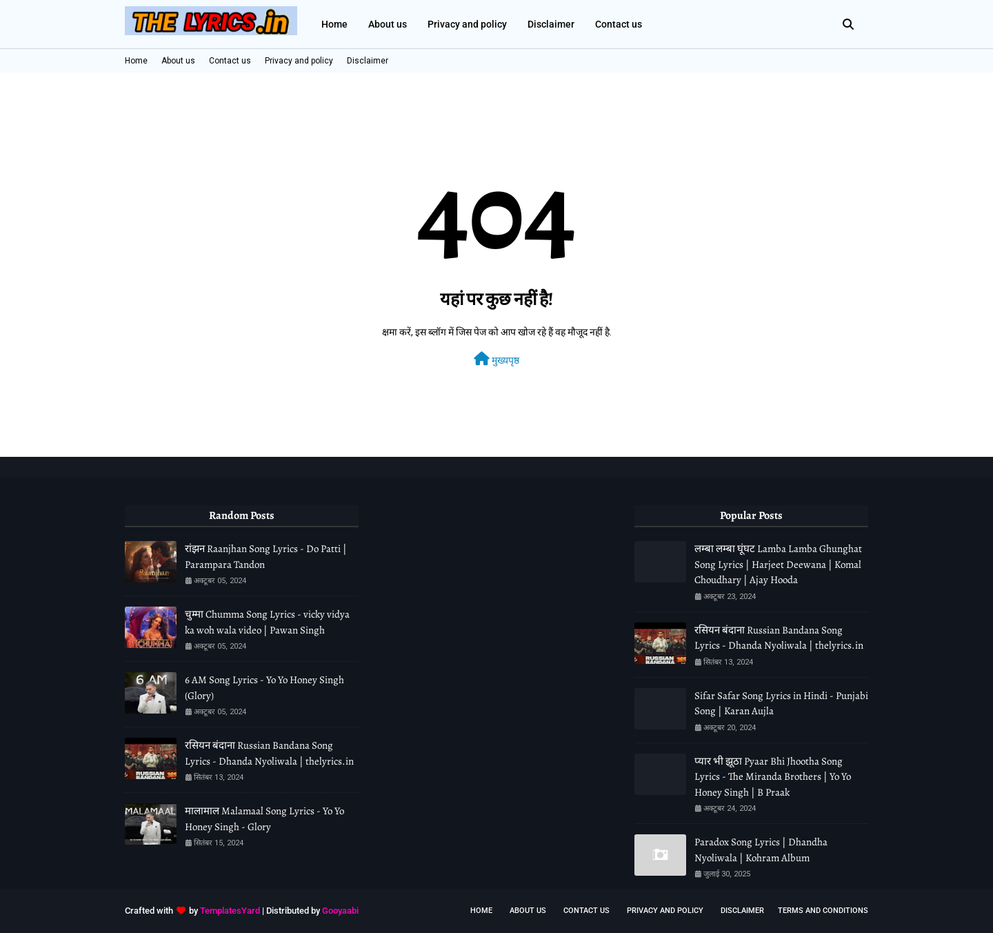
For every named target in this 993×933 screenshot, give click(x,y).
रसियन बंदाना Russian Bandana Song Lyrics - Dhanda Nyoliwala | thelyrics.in (269, 753)
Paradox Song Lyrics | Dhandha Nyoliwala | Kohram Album (761, 850)
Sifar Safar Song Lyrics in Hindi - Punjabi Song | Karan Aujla (781, 703)
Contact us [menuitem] (618, 24)
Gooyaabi (340, 910)
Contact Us (586, 910)
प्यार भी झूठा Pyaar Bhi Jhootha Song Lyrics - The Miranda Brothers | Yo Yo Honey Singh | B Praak (772, 776)
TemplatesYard (230, 910)
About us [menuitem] (387, 24)
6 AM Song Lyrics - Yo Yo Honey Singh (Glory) (264, 688)
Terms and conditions (823, 910)
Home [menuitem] (334, 24)
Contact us (230, 61)
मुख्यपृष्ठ (496, 359)
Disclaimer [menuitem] (551, 24)
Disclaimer (367, 61)
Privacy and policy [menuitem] (467, 24)
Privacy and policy (299, 61)
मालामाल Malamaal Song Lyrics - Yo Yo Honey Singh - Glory (264, 819)
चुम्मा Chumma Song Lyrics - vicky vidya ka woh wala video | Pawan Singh (267, 622)
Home (136, 61)
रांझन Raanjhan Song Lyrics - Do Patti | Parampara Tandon (266, 556)
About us (178, 61)
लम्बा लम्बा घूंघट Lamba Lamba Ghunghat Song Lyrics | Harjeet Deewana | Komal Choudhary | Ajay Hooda (778, 564)
